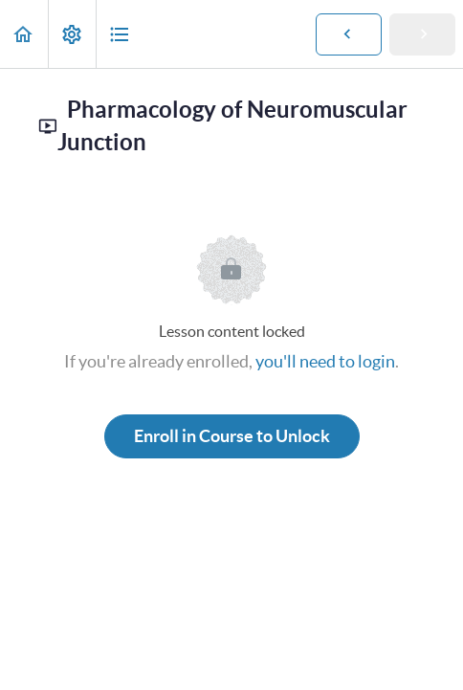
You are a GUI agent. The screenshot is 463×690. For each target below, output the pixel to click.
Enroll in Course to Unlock (232, 436)
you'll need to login (325, 361)
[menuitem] (72, 34)
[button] (24, 34)
